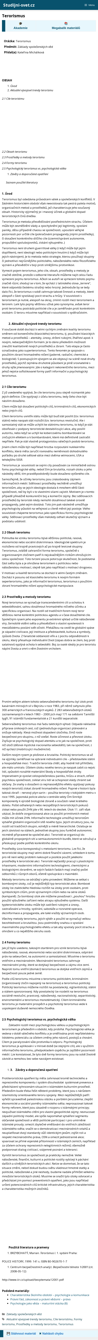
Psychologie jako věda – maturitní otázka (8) (39, 1303)
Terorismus (65, 1324)
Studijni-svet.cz (19, 5)
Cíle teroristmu (63, 1319)
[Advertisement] (49, 125)
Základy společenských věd (24, 1314)
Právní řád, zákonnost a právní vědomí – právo (40, 1299)
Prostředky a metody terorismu (36, 1324)
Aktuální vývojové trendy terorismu (29, 1319)
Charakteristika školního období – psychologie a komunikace (49, 1295)
